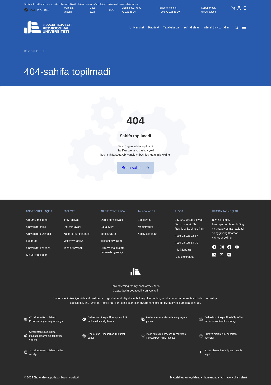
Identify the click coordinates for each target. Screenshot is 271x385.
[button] (233, 9)
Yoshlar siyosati (73, 247)
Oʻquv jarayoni (72, 226)
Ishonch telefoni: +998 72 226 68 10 (170, 9)
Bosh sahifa (31, 51)
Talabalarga (171, 27)
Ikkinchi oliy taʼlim (111, 240)
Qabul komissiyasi (112, 219)
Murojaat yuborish (68, 9)
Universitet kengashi (38, 247)
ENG (46, 9)
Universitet (136, 27)
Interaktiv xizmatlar (216, 27)
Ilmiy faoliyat (71, 219)
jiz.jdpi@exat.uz (184, 256)
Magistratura (108, 233)
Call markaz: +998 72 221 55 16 (131, 9)
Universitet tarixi (36, 226)
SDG (111, 9)
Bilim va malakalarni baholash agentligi (113, 250)
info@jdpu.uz (183, 249)
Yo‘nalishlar (191, 27)
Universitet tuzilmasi (38, 233)
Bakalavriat (107, 226)
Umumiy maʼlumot (37, 219)
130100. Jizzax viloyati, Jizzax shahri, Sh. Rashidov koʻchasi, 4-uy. (190, 224)
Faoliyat (153, 27)
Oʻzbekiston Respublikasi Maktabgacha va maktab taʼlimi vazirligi (45, 335)
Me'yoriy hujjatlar (36, 254)
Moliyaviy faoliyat (73, 240)
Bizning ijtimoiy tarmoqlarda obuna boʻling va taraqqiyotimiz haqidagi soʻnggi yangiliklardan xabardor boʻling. (228, 228)
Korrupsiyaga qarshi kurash (208, 9)
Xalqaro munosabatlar (77, 233)
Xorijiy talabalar (147, 233)
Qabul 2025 (93, 9)
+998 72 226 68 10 (186, 242)
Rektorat (31, 240)
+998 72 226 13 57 (186, 235)
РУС (39, 9)
